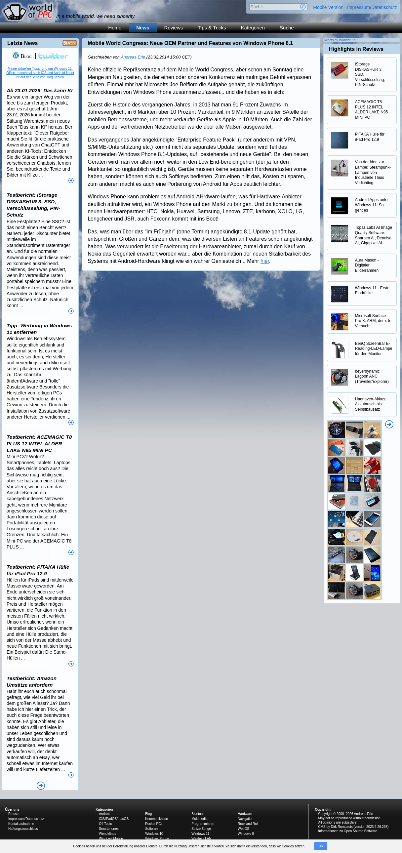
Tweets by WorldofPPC (340, 40)
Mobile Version (328, 7)
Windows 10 (154, 833)
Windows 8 (246, 833)
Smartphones (108, 829)
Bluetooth (198, 814)
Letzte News (22, 43)
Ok (320, 846)
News (142, 27)
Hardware (245, 814)
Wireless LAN (201, 838)
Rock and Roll (248, 824)
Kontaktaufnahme (21, 824)
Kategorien (253, 27)
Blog (22, 56)
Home (114, 27)
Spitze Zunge (201, 829)
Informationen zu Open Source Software (347, 831)
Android (104, 814)
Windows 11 (200, 833)
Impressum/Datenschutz (372, 7)
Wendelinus (107, 833)
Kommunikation (156, 819)
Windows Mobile (111, 838)
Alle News (41, 786)
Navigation (245, 819)
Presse (13, 814)
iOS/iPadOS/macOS (114, 819)
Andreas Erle (133, 57)
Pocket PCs (153, 824)
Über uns (12, 809)
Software (151, 829)
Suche (287, 27)
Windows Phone (157, 838)
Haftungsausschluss (23, 829)
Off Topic (105, 824)
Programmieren (202, 824)
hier (265, 261)
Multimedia (199, 819)
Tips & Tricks (212, 27)
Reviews (173, 27)
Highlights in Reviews (356, 49)
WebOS (243, 829)
